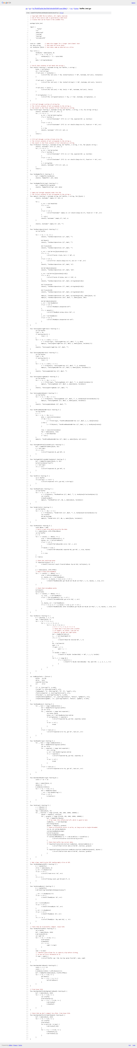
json (133, 1045)
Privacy (15, 1045)
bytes (76, 8)
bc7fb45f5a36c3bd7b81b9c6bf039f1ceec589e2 (50, 8)
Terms (20, 1045)
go (27, 8)
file (61, 13)
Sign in (133, 3)
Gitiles (10, 1045)
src (71, 8)
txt (130, 1045)
